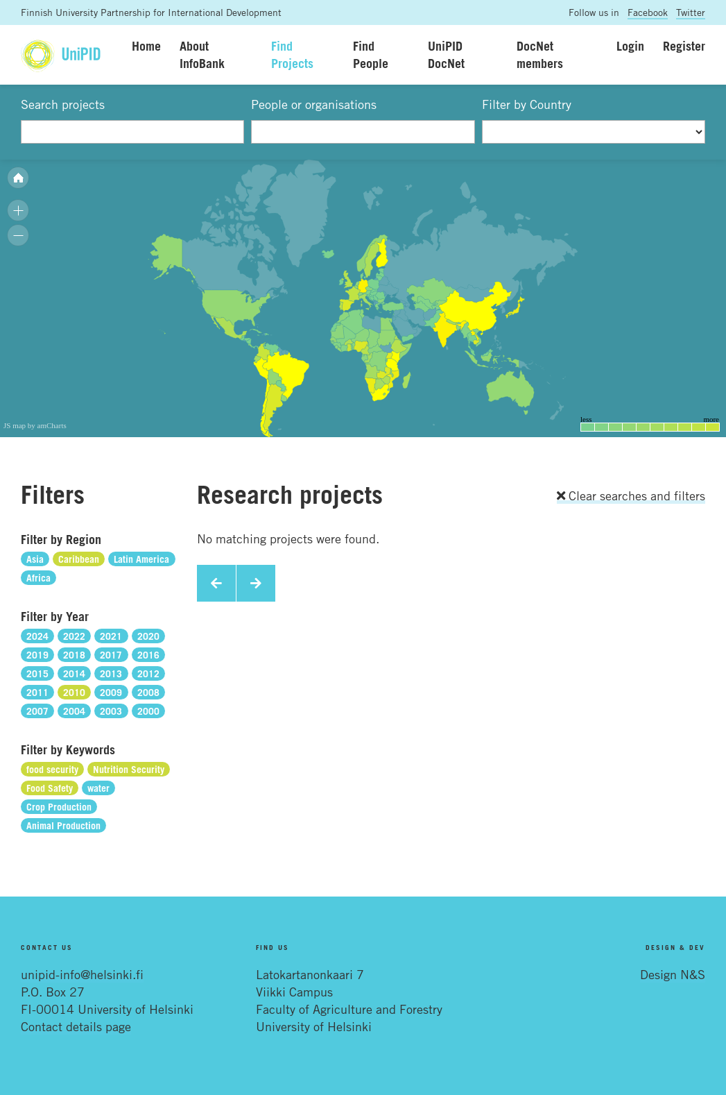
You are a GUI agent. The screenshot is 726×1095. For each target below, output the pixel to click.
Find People (370, 54)
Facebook (648, 12)
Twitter (690, 12)
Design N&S (672, 974)
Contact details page (76, 1026)
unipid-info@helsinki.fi (82, 974)
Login (630, 45)
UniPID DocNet (446, 54)
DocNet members (540, 54)
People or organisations (314, 104)
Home (146, 45)
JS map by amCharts (35, 425)
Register (684, 45)
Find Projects (292, 54)
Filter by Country (526, 104)
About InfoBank (202, 54)
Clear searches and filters (631, 495)
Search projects (63, 104)
